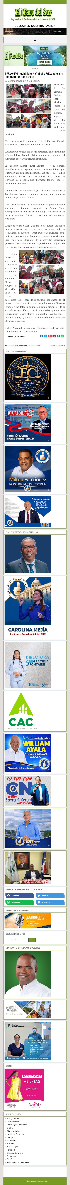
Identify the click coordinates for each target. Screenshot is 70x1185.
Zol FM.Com (12, 1140)
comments (35, 81)
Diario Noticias (13, 1131)
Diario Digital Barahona (17, 1124)
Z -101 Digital (12, 1146)
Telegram (44, 902)
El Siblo (10, 1128)
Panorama (11, 1156)
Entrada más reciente (16, 345)
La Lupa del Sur (13, 1121)
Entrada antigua (57, 346)
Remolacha (12, 1150)
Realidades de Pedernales (18, 1162)
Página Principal (34, 345)
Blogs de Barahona (15, 1153)
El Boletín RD (12, 1143)
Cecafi (9, 1159)
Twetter (43, 895)
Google (10, 1137)
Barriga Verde (13, 1118)
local (36, 69)
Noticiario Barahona (15, 1134)
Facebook (13, 895)
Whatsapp (13, 902)
